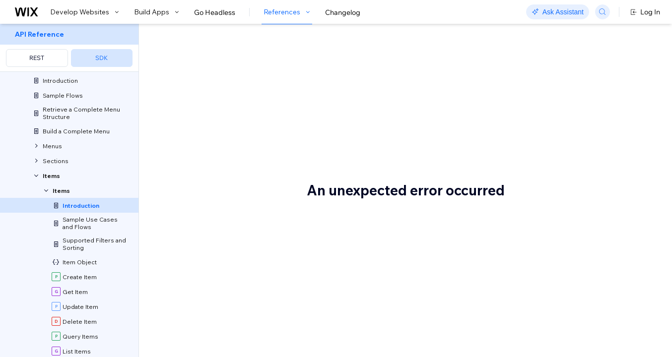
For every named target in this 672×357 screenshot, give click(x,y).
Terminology (199, 338)
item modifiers (263, 146)
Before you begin (211, 247)
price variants (333, 146)
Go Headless (214, 12)
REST (36, 57)
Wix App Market (334, 301)
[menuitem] (69, 48)
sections (259, 133)
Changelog (342, 12)
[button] (200, 93)
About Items (210, 58)
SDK (101, 57)
